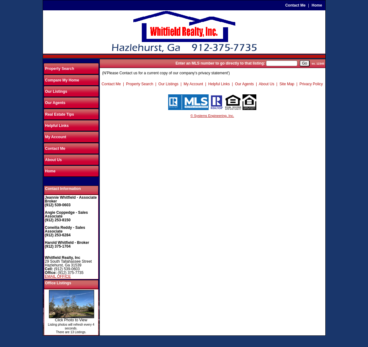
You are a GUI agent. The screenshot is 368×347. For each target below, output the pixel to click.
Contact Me (295, 5)
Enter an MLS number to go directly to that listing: (220, 63)
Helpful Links (57, 126)
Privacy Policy (311, 84)
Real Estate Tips (59, 114)
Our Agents (55, 103)
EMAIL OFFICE (58, 276)
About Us (53, 160)
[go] (305, 63)
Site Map (287, 84)
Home (317, 5)
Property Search (59, 68)
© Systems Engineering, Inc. (212, 116)
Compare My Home (62, 80)
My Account (56, 137)
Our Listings (56, 91)
